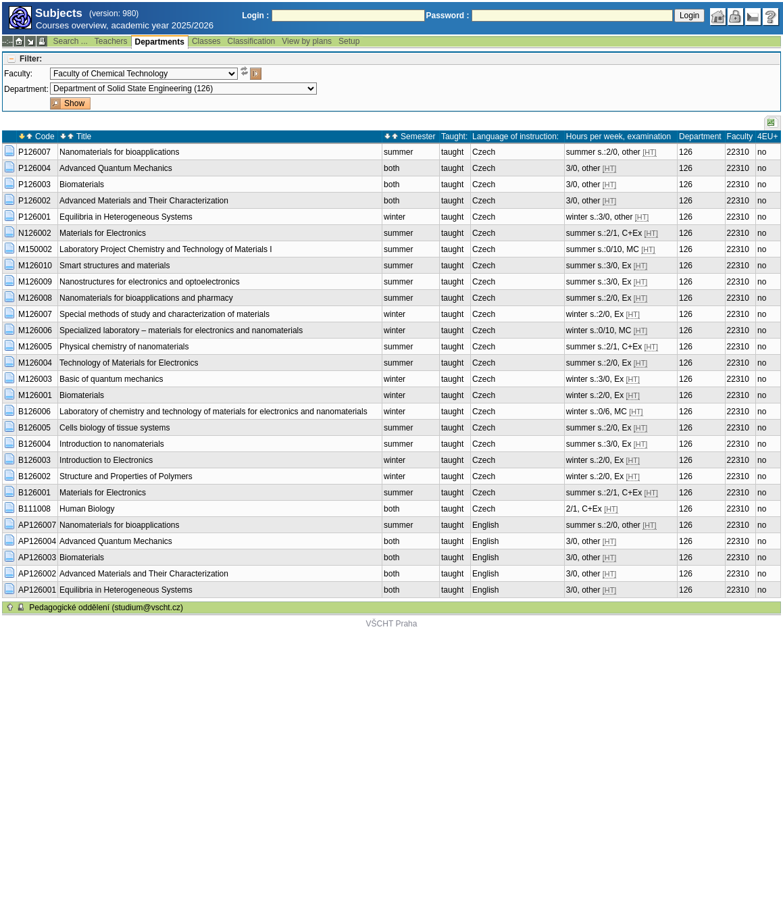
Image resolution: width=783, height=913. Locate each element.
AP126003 (37, 557)
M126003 (35, 379)
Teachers (111, 41)
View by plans (307, 41)
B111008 (34, 509)
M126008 (35, 298)
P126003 (34, 184)
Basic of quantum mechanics (111, 379)
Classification (252, 41)
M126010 (35, 265)
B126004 (34, 444)
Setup (348, 41)
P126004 (34, 168)
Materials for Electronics (102, 233)
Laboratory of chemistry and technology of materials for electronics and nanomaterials (213, 411)
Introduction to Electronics (106, 460)
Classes (206, 41)
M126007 (35, 314)
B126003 (34, 460)
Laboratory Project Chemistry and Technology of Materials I (165, 249)
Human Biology (86, 509)
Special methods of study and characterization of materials (164, 314)
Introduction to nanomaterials (111, 444)
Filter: (31, 59)
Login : (255, 15)
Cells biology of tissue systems (114, 428)
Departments (159, 42)
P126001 (34, 217)
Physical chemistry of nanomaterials (123, 346)
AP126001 (37, 590)
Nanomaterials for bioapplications (119, 152)
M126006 (35, 330)
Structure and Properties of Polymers (126, 476)
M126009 (35, 282)
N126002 (34, 233)
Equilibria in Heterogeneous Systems (126, 217)
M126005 (35, 346)
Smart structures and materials (114, 265)
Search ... (70, 41)
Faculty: (18, 73)
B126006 (34, 411)
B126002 (34, 476)
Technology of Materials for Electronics (128, 363)
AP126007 (37, 525)
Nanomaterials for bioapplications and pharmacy (146, 298)
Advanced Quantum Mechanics (115, 168)
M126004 (35, 363)
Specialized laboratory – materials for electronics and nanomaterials (181, 330)
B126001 (34, 492)
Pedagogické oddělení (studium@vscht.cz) (106, 607)
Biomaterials (81, 184)
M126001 (35, 395)
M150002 (35, 249)
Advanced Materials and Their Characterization (143, 200)
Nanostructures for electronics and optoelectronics (149, 282)
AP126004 (37, 541)
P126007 (34, 152)
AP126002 (37, 573)
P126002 (34, 200)
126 (685, 152)
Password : (448, 15)
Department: (26, 89)
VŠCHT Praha (392, 623)
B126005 (34, 428)
